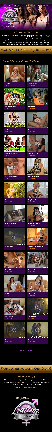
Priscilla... (8, 293)
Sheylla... (8, 83)
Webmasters (37, 384)
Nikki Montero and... (11, 176)
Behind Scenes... (33, 83)
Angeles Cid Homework (35, 246)
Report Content (32, 387)
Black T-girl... (32, 293)
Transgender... (32, 270)
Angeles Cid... (32, 200)
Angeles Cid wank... (11, 223)
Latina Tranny (16, 382)
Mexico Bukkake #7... (11, 153)
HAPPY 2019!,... (10, 316)
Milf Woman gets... (11, 106)
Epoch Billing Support (21, 387)
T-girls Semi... (32, 106)
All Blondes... (9, 130)
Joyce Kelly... (32, 130)
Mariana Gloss (9, 200)
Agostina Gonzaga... (34, 223)
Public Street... (9, 246)
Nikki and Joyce (33, 153)
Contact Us (29, 384)
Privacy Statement (26, 377)
